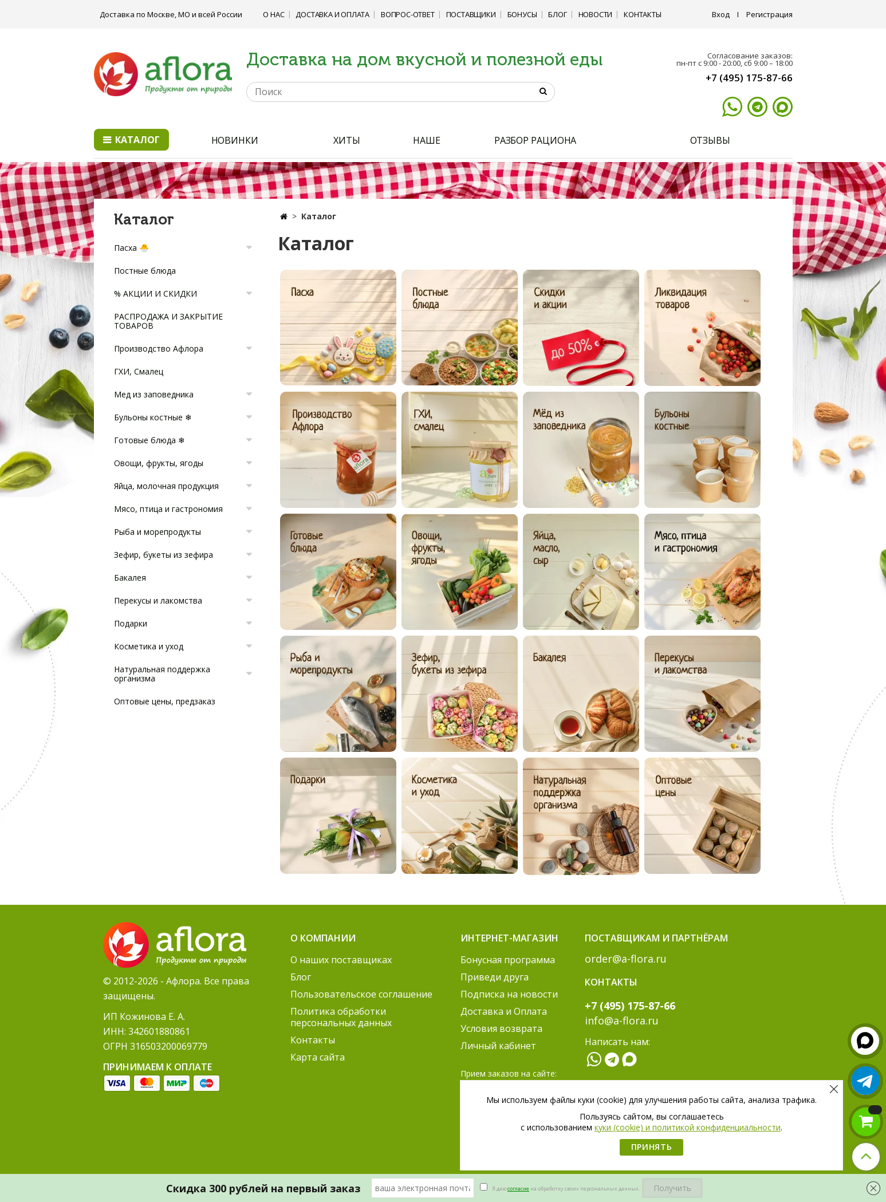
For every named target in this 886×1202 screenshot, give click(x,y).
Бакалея (130, 577)
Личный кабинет (498, 1045)
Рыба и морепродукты (157, 531)
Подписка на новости (509, 994)
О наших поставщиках (341, 959)
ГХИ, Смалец (138, 371)
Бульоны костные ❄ (153, 417)
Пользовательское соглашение (361, 994)
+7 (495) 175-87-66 (749, 77)
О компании (323, 938)
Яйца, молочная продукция (166, 485)
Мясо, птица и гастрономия (168, 508)
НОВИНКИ (234, 140)
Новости (595, 14)
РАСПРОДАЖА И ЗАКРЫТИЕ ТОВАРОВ (168, 321)
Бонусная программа (507, 959)
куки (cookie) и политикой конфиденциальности (687, 1127)
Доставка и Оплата (332, 14)
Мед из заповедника (154, 394)
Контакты (642, 14)
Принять (651, 1146)
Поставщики (471, 14)
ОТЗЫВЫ (710, 140)
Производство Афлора (158, 348)
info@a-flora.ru (622, 1020)
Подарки (130, 623)
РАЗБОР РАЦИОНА (535, 140)
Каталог (131, 139)
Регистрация (769, 14)
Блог (557, 14)
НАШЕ (426, 140)
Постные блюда (145, 270)
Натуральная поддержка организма (162, 674)
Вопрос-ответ (408, 14)
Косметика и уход (148, 646)
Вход (721, 14)
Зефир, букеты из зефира (163, 554)
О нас (273, 14)
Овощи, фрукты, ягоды (158, 463)
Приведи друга (494, 977)
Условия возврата (501, 1028)
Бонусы (522, 14)
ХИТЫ (346, 140)
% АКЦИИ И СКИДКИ (155, 293)
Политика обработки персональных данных (341, 1017)
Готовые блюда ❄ (149, 440)
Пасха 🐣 (131, 247)
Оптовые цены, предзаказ (164, 701)
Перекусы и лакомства (158, 600)
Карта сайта (317, 1057)
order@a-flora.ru (626, 958)
